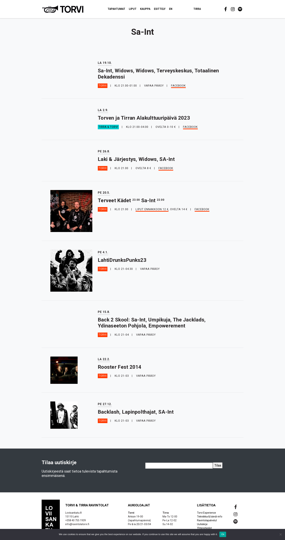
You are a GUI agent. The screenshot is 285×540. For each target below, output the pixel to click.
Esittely (164, 9)
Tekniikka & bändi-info (209, 518)
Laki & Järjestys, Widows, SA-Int (136, 161)
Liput (137, 9)
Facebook (178, 87)
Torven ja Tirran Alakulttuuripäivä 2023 (144, 120)
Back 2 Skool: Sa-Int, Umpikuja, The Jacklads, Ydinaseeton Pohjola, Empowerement (152, 324)
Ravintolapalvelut (207, 522)
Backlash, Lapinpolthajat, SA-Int (136, 414)
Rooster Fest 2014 (119, 369)
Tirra (201, 9)
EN (175, 9)
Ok (222, 534)
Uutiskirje (202, 525)
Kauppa (149, 9)
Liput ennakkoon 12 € (152, 211)
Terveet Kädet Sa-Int (131, 202)
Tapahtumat (121, 9)
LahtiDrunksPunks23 (122, 262)
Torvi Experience (206, 514)
